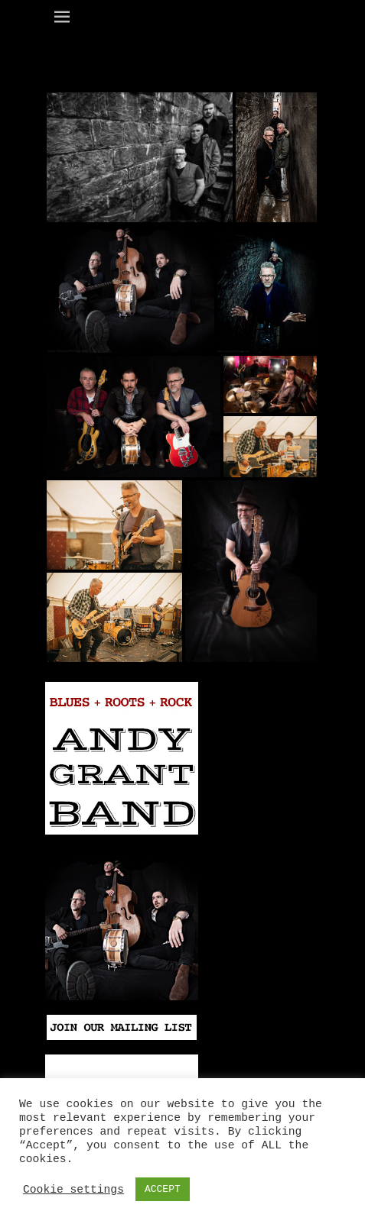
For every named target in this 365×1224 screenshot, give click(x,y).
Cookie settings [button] (73, 1190)
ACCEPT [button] (163, 1189)
